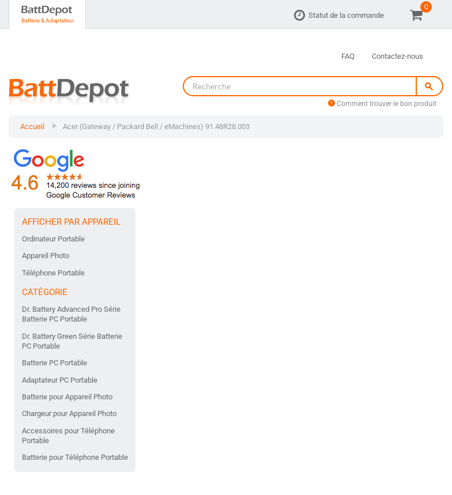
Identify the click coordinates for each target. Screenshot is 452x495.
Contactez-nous (397, 56)
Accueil (32, 126)
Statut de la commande (346, 15)
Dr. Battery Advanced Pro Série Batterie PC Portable (71, 314)
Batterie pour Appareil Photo (67, 396)
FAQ (348, 56)
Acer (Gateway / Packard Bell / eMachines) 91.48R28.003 (156, 126)
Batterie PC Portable (54, 362)
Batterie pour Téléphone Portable (75, 457)
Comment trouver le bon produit (382, 104)
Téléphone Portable (53, 273)
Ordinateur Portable (53, 239)
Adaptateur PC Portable (59, 380)
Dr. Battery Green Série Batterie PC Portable (72, 341)
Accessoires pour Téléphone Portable (68, 435)
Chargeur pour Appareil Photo (69, 413)
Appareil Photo (45, 255)
